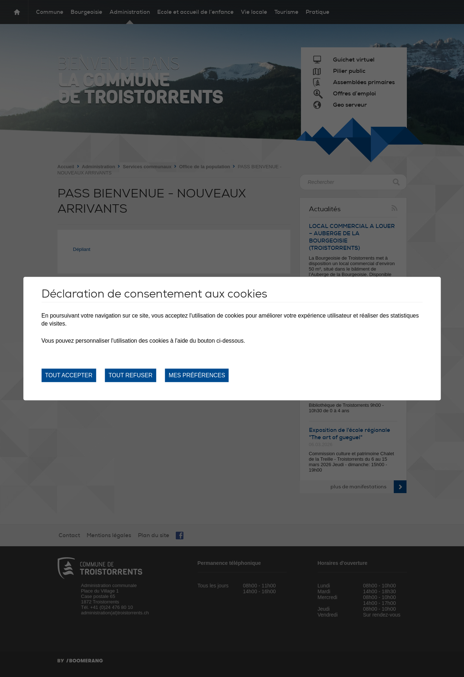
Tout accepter (68, 375)
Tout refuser (130, 375)
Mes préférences (196, 375)
